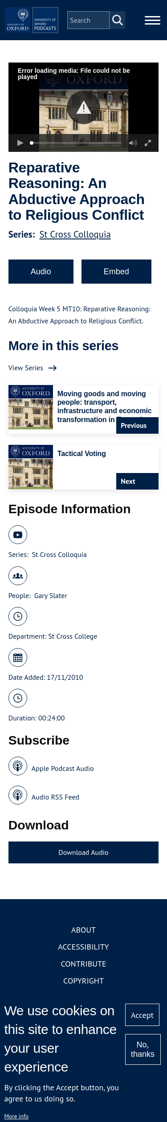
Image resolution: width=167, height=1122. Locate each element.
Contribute (83, 964)
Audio (41, 271)
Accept (142, 1015)
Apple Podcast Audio (63, 768)
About (83, 930)
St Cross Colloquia (75, 234)
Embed (116, 271)
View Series (25, 367)
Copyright (83, 980)
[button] (83, 107)
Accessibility (83, 947)
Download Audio (83, 852)
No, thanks (143, 1049)
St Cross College (72, 636)
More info (16, 1116)
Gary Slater (50, 595)
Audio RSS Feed (55, 796)
